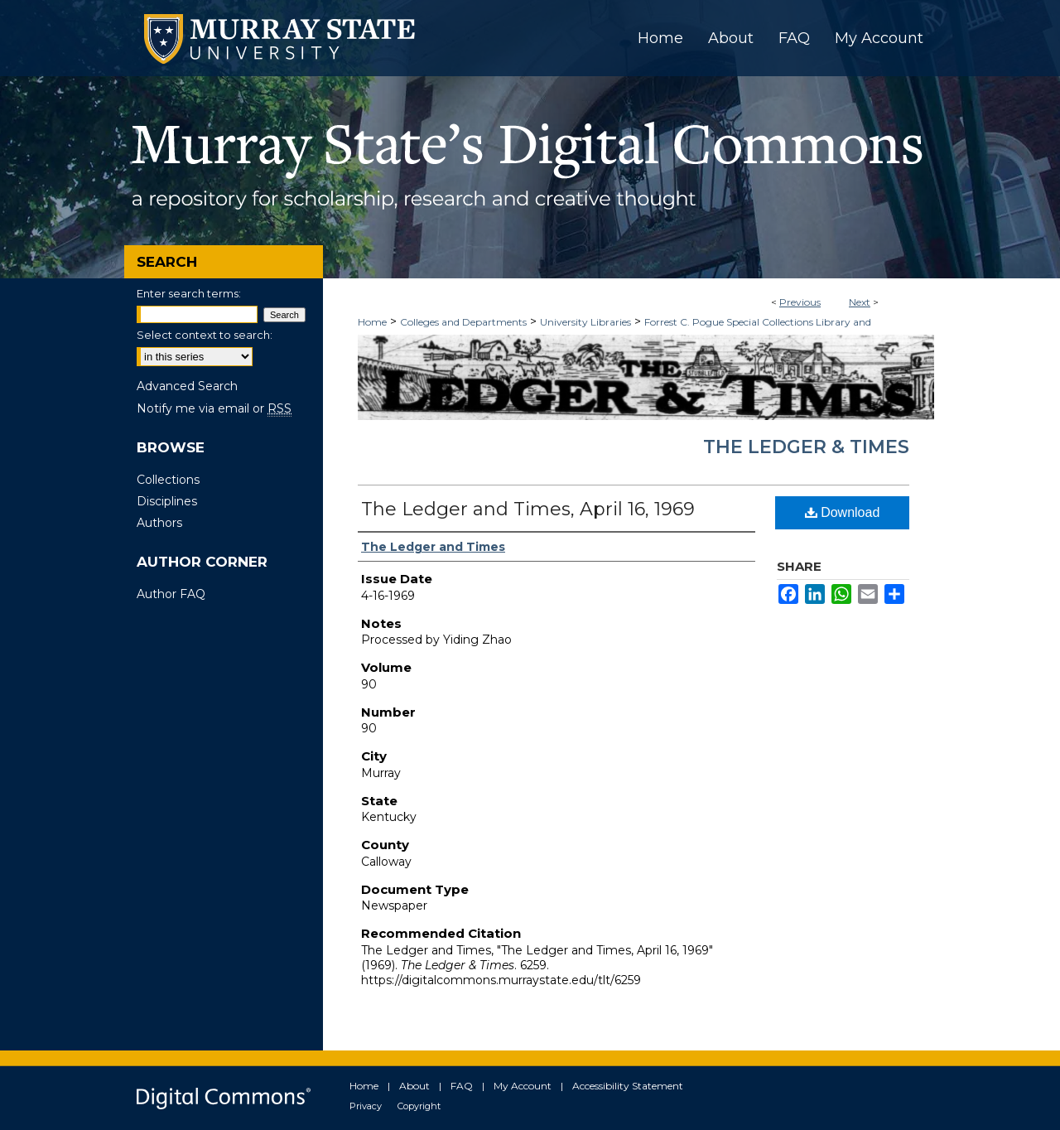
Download (842, 512)
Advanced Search (187, 386)
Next (859, 302)
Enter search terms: (189, 293)
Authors (159, 522)
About (414, 1085)
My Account (523, 1085)
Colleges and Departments (463, 322)
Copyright (419, 1106)
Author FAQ (171, 594)
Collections (168, 479)
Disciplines (167, 501)
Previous (800, 302)
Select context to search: (204, 334)
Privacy (365, 1106)
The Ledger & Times (806, 447)
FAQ (461, 1085)
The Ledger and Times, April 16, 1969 (528, 509)
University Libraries (585, 322)
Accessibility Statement (627, 1085)
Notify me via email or (214, 408)
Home (372, 322)
